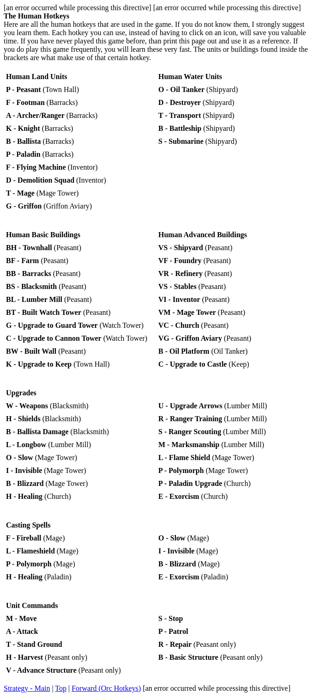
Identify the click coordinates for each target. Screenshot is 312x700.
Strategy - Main (27, 688)
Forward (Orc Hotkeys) (106, 688)
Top (60, 688)
